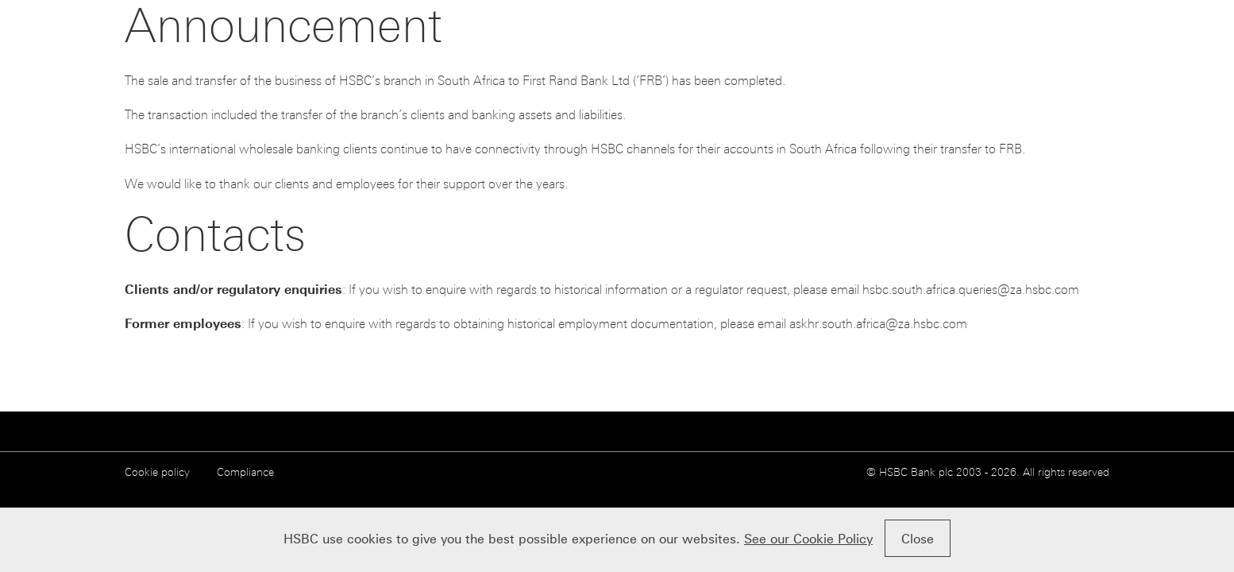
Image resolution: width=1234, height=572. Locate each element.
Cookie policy (157, 472)
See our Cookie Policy (808, 539)
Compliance (245, 472)
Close (917, 539)
